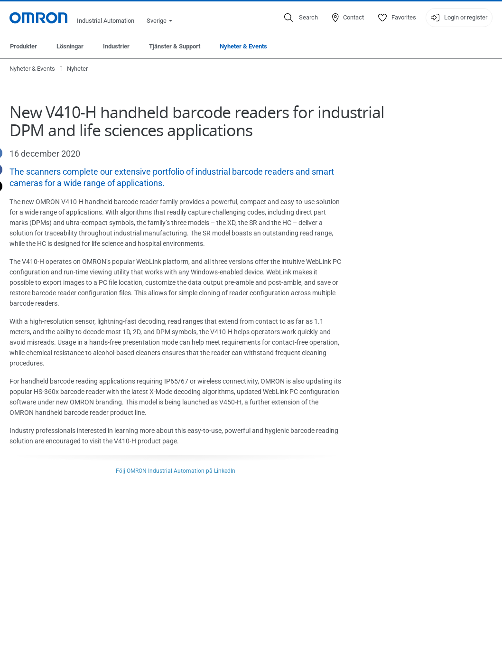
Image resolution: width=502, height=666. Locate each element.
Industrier (116, 46)
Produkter (23, 46)
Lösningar (70, 46)
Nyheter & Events (243, 46)
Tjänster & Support (174, 46)
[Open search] (301, 18)
